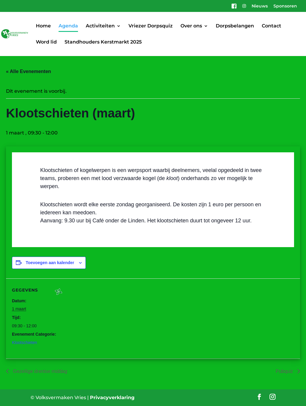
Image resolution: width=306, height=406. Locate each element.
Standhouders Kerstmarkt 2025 (103, 42)
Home (43, 26)
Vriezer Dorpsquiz (150, 26)
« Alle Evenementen (28, 71)
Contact (271, 26)
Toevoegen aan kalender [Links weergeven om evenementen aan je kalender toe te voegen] (50, 262)
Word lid (46, 42)
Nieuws (260, 6)
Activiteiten (100, 26)
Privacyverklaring (112, 397)
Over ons (191, 26)
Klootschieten (24, 342)
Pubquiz (285, 371)
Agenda (68, 26)
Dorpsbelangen (235, 26)
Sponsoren (285, 6)
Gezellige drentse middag (39, 371)
